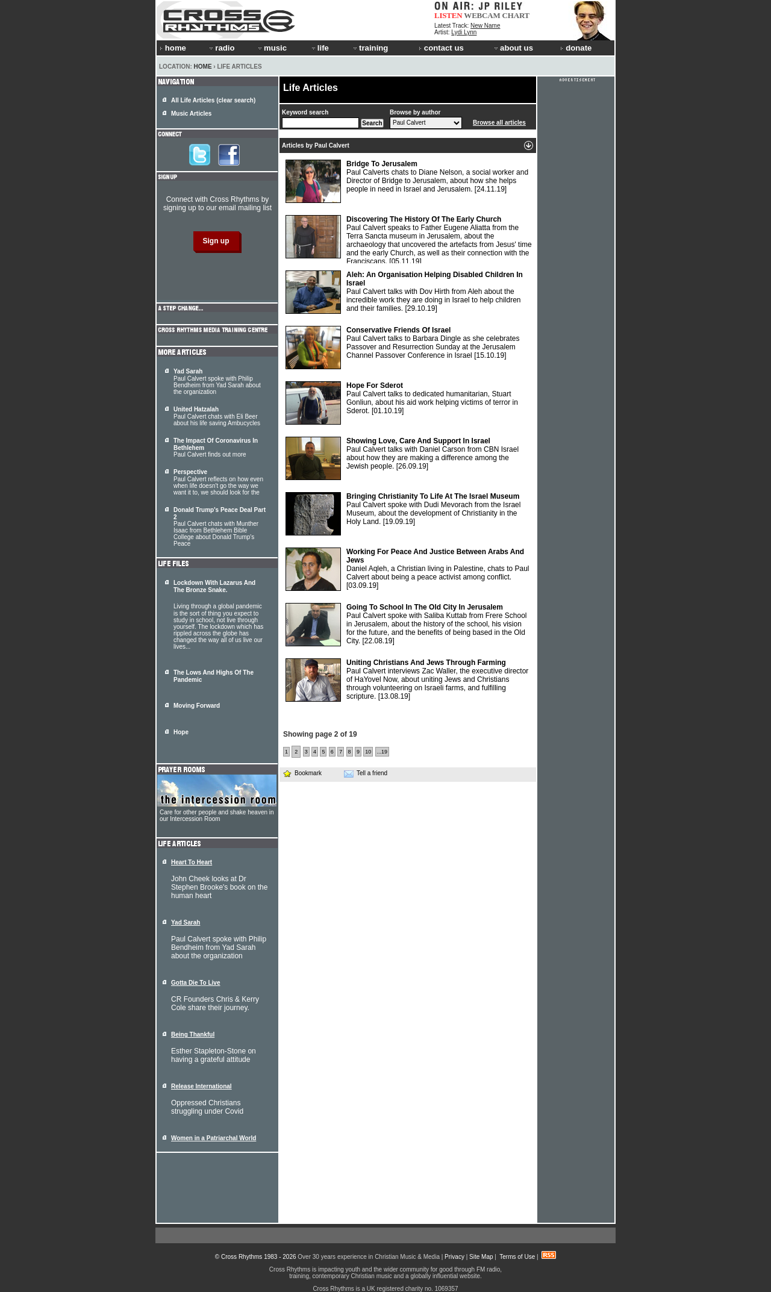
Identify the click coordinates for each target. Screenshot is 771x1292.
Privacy (454, 1256)
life (319, 47)
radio (221, 47)
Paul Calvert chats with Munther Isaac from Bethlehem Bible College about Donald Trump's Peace (219, 527)
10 (368, 752)
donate (576, 47)
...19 (382, 752)
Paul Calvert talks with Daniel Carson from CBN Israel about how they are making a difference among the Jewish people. (402, 458)
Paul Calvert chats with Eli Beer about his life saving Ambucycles (216, 416)
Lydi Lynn (463, 32)
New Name (485, 25)
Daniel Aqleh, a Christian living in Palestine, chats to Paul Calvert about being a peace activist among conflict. (407, 569)
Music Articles (191, 113)
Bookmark (302, 773)
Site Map (481, 1256)
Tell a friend (365, 773)
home (173, 47)
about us (513, 47)
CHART (516, 15)
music (272, 47)
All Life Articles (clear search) (213, 100)
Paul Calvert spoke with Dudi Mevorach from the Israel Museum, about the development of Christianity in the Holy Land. (403, 513)
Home (203, 66)
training (370, 47)
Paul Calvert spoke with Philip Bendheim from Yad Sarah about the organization (217, 381)
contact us (441, 47)
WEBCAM (482, 15)
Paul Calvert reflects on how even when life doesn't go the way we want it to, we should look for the (218, 482)
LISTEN (448, 15)
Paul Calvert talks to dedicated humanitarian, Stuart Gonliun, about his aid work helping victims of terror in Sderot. (402, 403)
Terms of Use (517, 1256)
